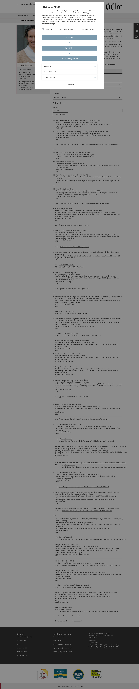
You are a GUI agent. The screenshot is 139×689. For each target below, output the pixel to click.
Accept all (69, 37)
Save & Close (69, 48)
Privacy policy (69, 84)
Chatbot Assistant (88, 29)
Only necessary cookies (69, 59)
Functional (48, 29)
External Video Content (67, 29)
